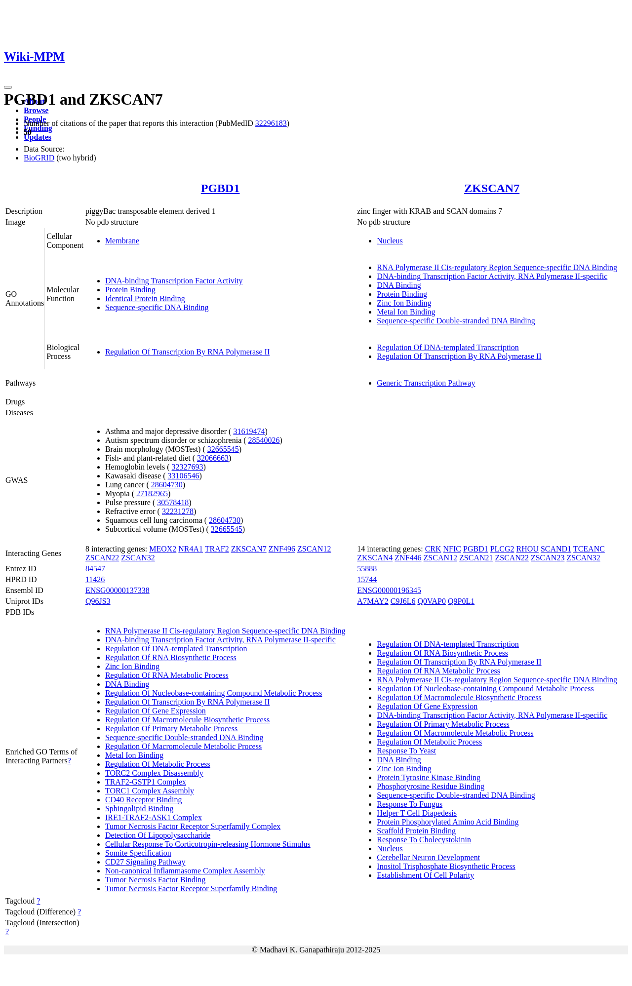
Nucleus (389, 241)
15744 (367, 579)
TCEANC (589, 549)
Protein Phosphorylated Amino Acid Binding (447, 822)
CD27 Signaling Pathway (145, 862)
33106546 (183, 476)
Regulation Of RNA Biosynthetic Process (171, 657)
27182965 (152, 493)
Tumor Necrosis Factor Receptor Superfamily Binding (191, 888)
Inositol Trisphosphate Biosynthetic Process (446, 866)
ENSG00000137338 (117, 590)
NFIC (452, 549)
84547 (95, 568)
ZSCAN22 (102, 557)
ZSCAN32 (138, 557)
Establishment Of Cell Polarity (425, 875)
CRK (433, 549)
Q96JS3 (98, 601)
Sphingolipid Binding (139, 808)
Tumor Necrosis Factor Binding (155, 879)
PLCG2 (502, 549)
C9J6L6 (403, 601)
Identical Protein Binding (145, 298)
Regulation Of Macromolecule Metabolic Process (183, 746)
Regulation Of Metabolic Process (157, 764)
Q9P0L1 (461, 601)
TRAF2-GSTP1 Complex (145, 782)
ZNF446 (408, 557)
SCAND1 (556, 549)
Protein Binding (130, 289)
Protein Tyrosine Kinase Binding (428, 777)
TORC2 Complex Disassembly (154, 773)
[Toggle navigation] (8, 87)
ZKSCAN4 (375, 557)
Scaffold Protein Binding (416, 831)
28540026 (264, 440)
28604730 (167, 484)
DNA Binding (399, 285)
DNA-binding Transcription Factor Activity (174, 280)
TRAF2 (217, 549)
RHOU (527, 549)
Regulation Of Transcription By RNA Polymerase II (187, 352)
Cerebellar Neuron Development (428, 857)
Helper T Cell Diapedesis (417, 813)
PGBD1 (220, 188)
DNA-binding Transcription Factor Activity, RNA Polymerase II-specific (492, 276)
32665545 (223, 449)
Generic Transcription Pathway (426, 383)
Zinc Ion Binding (404, 303)
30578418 (173, 502)
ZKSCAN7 (491, 188)
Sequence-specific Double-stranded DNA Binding (456, 320)
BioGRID (39, 158)
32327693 (187, 467)
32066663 (213, 458)
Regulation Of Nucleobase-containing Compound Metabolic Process (213, 693)
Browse (36, 110)
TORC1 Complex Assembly (149, 791)
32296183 (271, 123)
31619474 (249, 431)
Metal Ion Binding (406, 312)
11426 (95, 579)
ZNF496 (282, 549)
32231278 (178, 511)
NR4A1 (190, 549)
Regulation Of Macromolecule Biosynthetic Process (187, 719)
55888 (367, 568)
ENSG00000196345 (389, 590)
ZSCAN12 (314, 549)
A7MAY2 (372, 601)
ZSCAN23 (547, 557)
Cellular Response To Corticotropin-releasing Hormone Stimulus (208, 844)
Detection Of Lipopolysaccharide (157, 835)
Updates (37, 137)
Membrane (122, 241)
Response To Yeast (406, 751)
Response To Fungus (409, 804)
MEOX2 (162, 549)
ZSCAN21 (476, 557)
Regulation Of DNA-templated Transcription (448, 347)
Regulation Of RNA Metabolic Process (167, 675)
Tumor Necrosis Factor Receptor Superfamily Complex (192, 826)
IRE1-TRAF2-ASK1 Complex (153, 817)
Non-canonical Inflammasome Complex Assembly (185, 871)
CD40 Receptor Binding (143, 799)
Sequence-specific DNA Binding (157, 307)
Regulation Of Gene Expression (155, 711)
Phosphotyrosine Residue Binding (430, 786)
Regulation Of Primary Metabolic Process (171, 728)
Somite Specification (138, 853)
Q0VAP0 (431, 601)
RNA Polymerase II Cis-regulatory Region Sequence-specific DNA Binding (497, 267)
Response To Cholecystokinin (424, 839)
